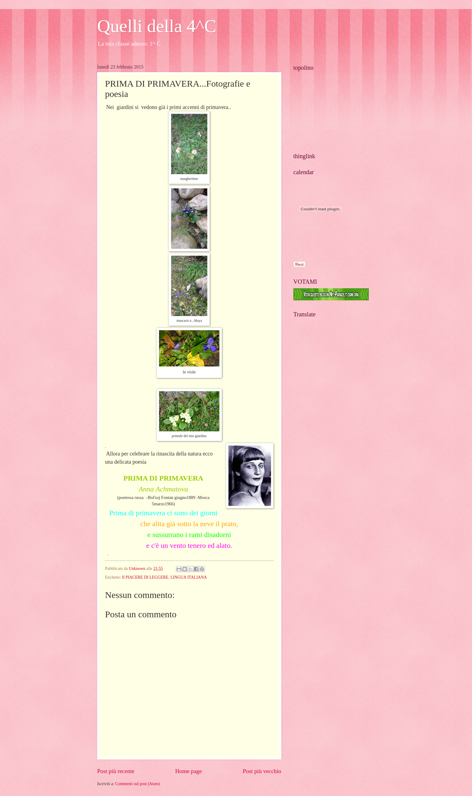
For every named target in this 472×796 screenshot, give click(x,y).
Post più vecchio (262, 771)
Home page (188, 771)
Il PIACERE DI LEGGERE (145, 577)
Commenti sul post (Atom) (137, 784)
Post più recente (115, 771)
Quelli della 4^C (156, 26)
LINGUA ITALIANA (189, 577)
